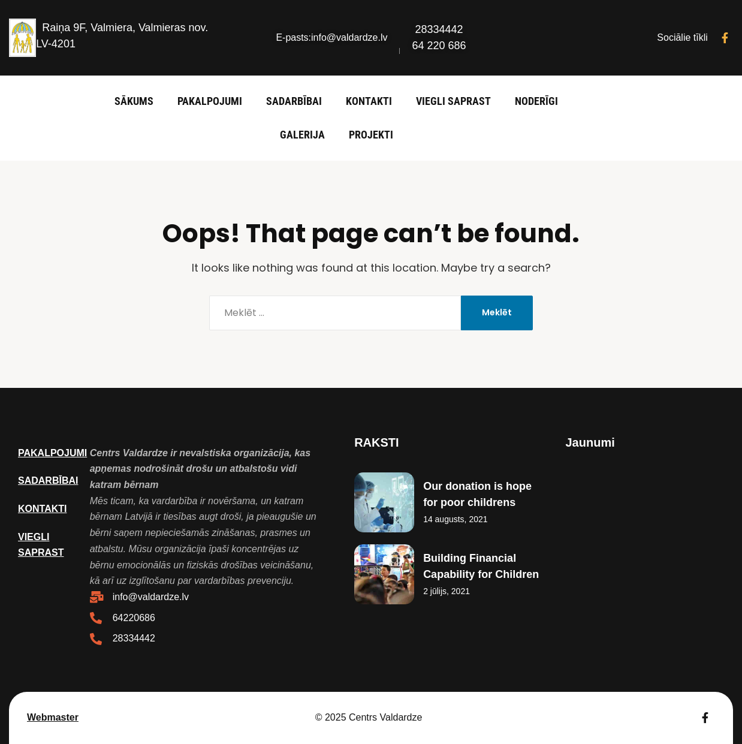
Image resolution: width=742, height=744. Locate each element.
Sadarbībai (294, 101)
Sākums (133, 101)
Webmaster (53, 717)
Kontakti (369, 101)
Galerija (302, 134)
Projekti (371, 134)
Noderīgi (536, 101)
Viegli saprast (453, 101)
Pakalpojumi (209, 101)
